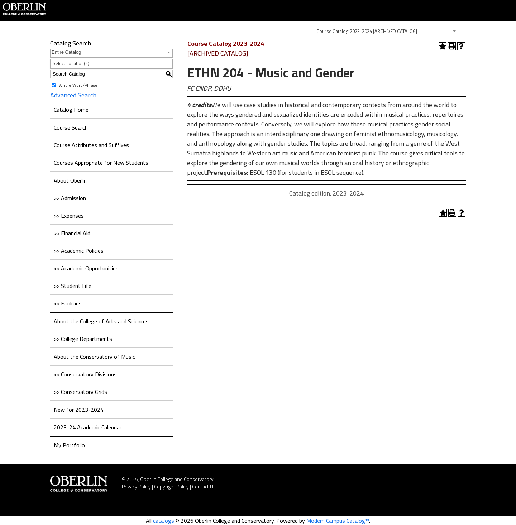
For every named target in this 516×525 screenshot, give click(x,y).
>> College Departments (83, 338)
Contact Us (204, 486)
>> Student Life (72, 285)
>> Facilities (68, 303)
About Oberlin (70, 180)
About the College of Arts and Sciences (101, 321)
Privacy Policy (136, 486)
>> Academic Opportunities (86, 268)
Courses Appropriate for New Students (101, 162)
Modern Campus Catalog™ (337, 520)
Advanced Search (73, 95)
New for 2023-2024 (79, 409)
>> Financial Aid (72, 233)
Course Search (71, 127)
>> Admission (70, 198)
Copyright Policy (171, 486)
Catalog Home (71, 109)
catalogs (163, 520)
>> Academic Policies (79, 250)
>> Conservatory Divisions (85, 374)
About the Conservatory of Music (94, 356)
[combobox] (386, 31)
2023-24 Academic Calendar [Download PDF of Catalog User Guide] (87, 427)
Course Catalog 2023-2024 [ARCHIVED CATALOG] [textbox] (366, 31)
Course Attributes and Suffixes (91, 145)
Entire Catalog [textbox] (66, 52)
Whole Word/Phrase (78, 84)
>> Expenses (69, 215)
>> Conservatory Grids (80, 391)
